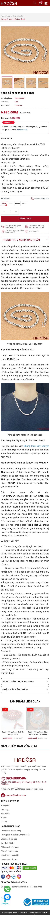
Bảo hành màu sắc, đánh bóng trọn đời (14, 231)
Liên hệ (4, 818)
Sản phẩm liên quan (25, 701)
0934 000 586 (34, 231)
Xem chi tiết (22, 130)
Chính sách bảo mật (9, 856)
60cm (17, 204)
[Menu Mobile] (46, 3)
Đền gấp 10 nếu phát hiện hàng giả (13, 226)
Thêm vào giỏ (25, 219)
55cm (11, 204)
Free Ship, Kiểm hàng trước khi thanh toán (36, 226)
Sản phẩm (5, 810)
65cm (24, 204)
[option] (25, 50)
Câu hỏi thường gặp (9, 848)
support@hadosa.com (13, 792)
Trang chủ (5, 802)
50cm (4, 204)
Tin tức (4, 814)
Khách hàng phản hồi (10, 852)
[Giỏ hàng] (40, 3)
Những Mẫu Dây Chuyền (36, 446)
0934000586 (13, 775)
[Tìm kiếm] (35, 3)
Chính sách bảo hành (10, 844)
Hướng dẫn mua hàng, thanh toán (15, 831)
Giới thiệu (5, 806)
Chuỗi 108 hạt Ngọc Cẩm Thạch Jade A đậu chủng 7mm (37, 733)
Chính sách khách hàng (11, 827)
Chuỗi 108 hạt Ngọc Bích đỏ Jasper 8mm (13, 733)
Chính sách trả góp (9, 835)
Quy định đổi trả (8, 840)
